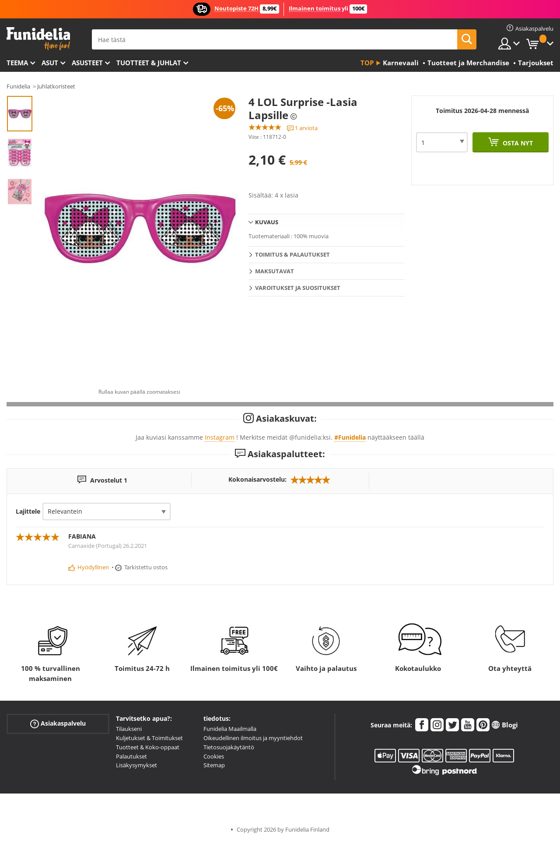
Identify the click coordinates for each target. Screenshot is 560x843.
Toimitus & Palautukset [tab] (292, 254)
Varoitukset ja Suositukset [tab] (297, 288)
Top (367, 62)
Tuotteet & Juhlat (148, 62)
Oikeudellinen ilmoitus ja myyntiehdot (253, 738)
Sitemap (214, 765)
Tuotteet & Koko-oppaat (147, 747)
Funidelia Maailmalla (229, 729)
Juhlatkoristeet (56, 86)
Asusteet (87, 62)
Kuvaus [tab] (266, 222)
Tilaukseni (129, 729)
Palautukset (131, 756)
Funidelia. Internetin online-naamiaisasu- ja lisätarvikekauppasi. (38, 38)
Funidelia (18, 86)
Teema (17, 62)
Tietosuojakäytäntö (228, 747)
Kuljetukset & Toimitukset (149, 738)
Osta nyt (517, 143)
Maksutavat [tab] (274, 271)
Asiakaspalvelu (58, 723)
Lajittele (28, 511)
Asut (50, 62)
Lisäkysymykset (136, 765)
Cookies (213, 756)
